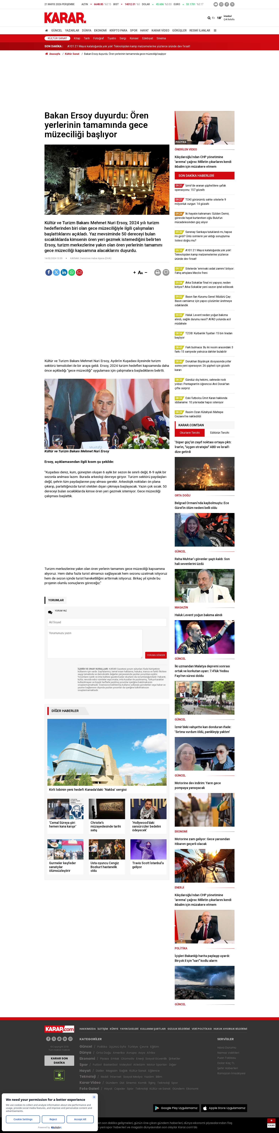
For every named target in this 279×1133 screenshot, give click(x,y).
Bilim (159, 1077)
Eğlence (154, 1071)
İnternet (116, 1077)
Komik (142, 1083)
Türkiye (133, 1047)
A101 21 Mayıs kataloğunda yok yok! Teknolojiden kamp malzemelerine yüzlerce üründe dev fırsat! (128, 46)
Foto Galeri (89, 1088)
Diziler (100, 1071)
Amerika (119, 1053)
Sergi (123, 38)
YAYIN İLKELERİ (129, 1029)
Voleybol (125, 1065)
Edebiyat (147, 38)
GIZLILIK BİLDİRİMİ (178, 1029)
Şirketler (174, 1059)
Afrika (151, 1053)
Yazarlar (72, 30)
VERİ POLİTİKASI (202, 1029)
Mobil (104, 1077)
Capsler (119, 1089)
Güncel (56, 30)
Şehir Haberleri (227, 1068)
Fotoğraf (98, 38)
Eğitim (154, 1047)
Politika (102, 1047)
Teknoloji (88, 1076)
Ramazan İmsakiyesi (231, 1073)
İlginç (152, 1083)
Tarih (87, 38)
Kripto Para (118, 30)
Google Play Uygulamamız (179, 1108)
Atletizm (139, 1065)
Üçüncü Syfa (117, 1047)
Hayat (144, 30)
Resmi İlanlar (199, 30)
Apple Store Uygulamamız (227, 1108)
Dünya (86, 30)
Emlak (115, 1059)
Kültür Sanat (57, 38)
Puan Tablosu (226, 1058)
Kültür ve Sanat (160, 1089)
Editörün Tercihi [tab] (219, 432)
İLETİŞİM (103, 1029)
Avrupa (131, 1053)
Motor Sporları (157, 1065)
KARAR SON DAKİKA (59, 1060)
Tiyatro (111, 38)
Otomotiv (127, 1059)
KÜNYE (114, 1029)
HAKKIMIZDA (88, 1029)
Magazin (111, 1071)
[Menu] (214, 30)
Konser (134, 38)
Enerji (140, 1059)
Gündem (112, 1083)
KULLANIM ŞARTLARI (153, 1029)
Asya (141, 1053)
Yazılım (149, 1077)
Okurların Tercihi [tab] (190, 432)
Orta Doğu (103, 1053)
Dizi (122, 1083)
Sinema (161, 38)
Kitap (77, 38)
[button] (134, 272)
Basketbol (110, 1065)
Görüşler (179, 30)
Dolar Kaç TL (226, 1063)
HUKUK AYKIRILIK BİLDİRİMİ (230, 1029)
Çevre (144, 1047)
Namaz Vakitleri (228, 1053)
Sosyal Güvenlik (156, 1059)
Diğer (173, 1065)
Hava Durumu (226, 1048)
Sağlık (123, 1071)
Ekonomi (100, 30)
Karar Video (160, 30)
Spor (133, 30)
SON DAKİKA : (53, 46)
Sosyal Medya (132, 1077)
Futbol (97, 1065)
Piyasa (104, 1059)
